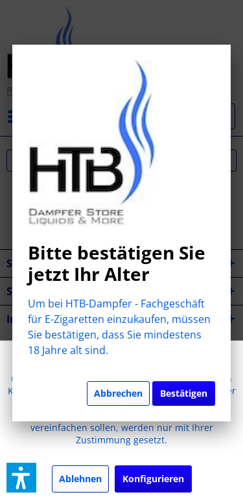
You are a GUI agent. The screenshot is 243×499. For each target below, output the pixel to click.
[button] (21, 478)
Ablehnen (80, 478)
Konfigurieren (153, 478)
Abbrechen (118, 393)
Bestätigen (183, 393)
